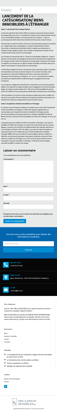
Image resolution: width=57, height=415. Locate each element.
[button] (21, 9)
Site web (6, 203)
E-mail (6, 195)
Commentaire (8, 159)
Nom (5, 186)
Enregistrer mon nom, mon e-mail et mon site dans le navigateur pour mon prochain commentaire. (28, 215)
